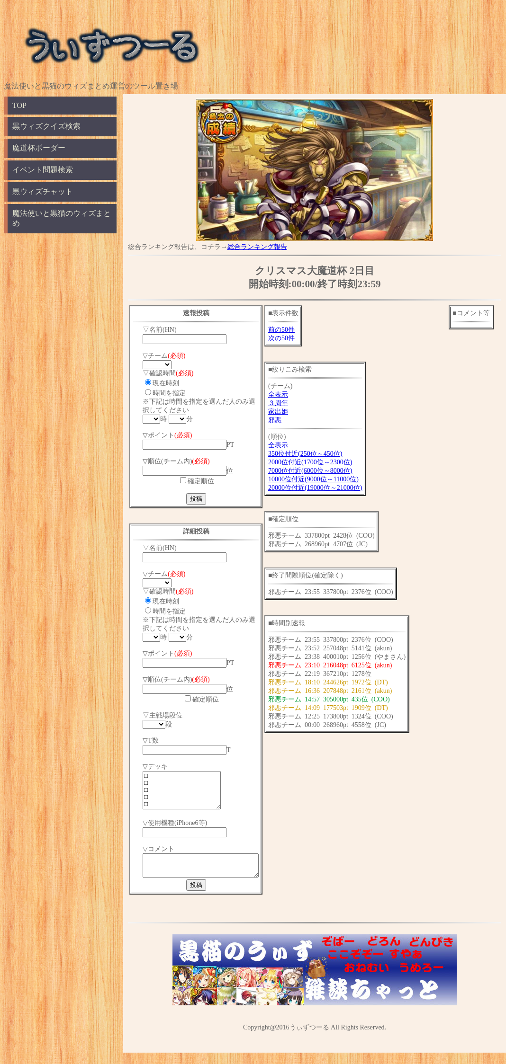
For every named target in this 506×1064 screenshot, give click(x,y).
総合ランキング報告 (257, 246)
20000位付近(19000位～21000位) (328, 487)
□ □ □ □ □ (186, 793)
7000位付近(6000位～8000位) (323, 470)
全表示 (291, 394)
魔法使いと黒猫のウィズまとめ (61, 218)
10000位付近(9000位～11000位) (326, 479)
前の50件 (294, 329)
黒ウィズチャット (42, 191)
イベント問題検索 (42, 170)
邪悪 (288, 420)
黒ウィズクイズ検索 (46, 126)
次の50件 (294, 338)
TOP (19, 105)
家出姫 (291, 411)
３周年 (291, 403)
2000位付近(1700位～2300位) (323, 462)
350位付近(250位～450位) (318, 453)
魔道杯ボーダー (38, 148)
